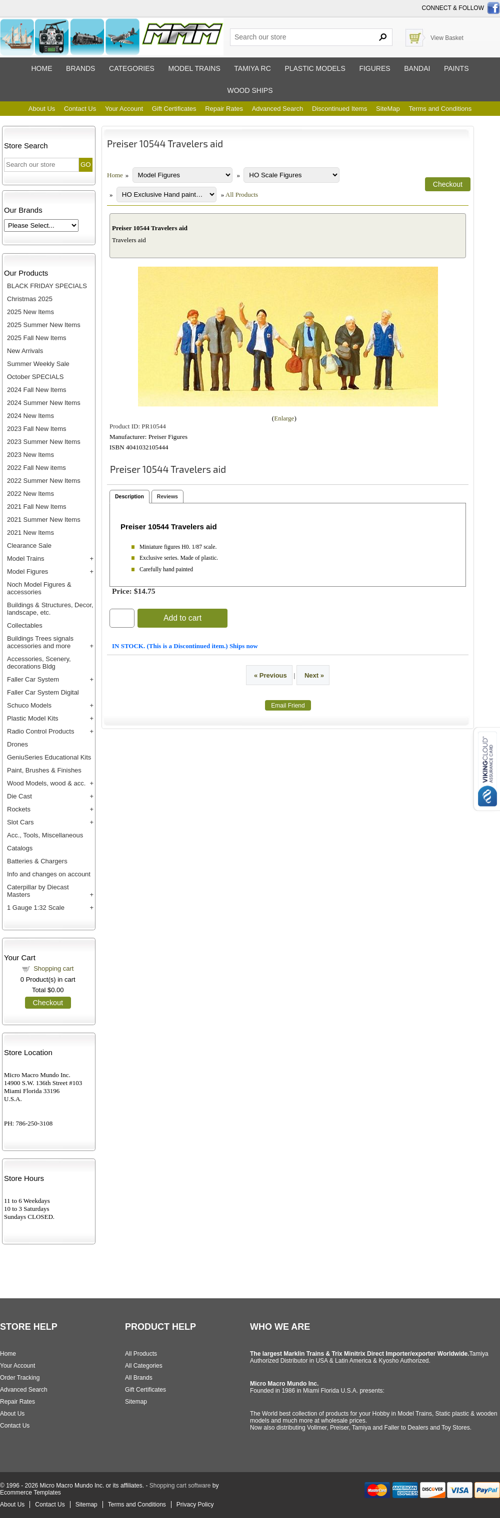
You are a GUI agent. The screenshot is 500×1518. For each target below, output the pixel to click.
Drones (17, 744)
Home (41, 68)
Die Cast (19, 796)
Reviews (167, 496)
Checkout (48, 1003)
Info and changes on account (48, 874)
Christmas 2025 (29, 299)
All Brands (138, 1377)
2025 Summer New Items (43, 325)
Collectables (24, 625)
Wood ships (249, 90)
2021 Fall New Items (36, 506)
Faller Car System (33, 679)
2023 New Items (30, 454)
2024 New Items (30, 415)
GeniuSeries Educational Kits (49, 757)
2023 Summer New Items (43, 441)
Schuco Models (29, 705)
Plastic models (314, 68)
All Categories (143, 1365)
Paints (456, 68)
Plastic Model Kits (32, 718)
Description (129, 496)
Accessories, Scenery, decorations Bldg (39, 662)
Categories (131, 68)
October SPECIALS (35, 376)
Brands (80, 68)
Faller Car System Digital (43, 692)
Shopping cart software (180, 1485)
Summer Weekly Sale (38, 364)
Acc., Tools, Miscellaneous (45, 835)
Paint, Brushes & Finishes (44, 770)
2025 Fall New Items (36, 338)
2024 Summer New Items (43, 402)
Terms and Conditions (440, 108)
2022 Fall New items (36, 467)
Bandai (417, 68)
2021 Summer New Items (43, 519)
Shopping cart (54, 968)
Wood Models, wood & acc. (46, 783)
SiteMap (388, 108)
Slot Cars (20, 822)
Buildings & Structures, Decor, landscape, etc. (50, 608)
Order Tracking (20, 1377)
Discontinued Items (340, 108)
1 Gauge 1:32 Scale (35, 907)
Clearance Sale (29, 545)
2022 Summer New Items (43, 480)
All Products (242, 194)
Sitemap (136, 1401)
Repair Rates (224, 108)
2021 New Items (30, 532)
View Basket (447, 37)
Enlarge (284, 418)
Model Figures (27, 571)
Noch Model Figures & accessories (39, 588)
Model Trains (25, 558)
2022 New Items (30, 493)
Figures (374, 68)
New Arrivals (25, 351)
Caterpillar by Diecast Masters (38, 890)
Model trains (194, 68)
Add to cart (183, 618)
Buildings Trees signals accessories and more (40, 642)
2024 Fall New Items (36, 389)
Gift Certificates (174, 108)
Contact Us (80, 108)
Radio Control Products (40, 731)
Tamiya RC (252, 68)
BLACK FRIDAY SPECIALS (47, 286)
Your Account (124, 108)
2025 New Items (30, 312)
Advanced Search (278, 108)
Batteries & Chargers (37, 861)
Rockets (18, 809)
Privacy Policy (195, 1504)
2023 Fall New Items (36, 428)
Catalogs (19, 848)
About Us (41, 108)
